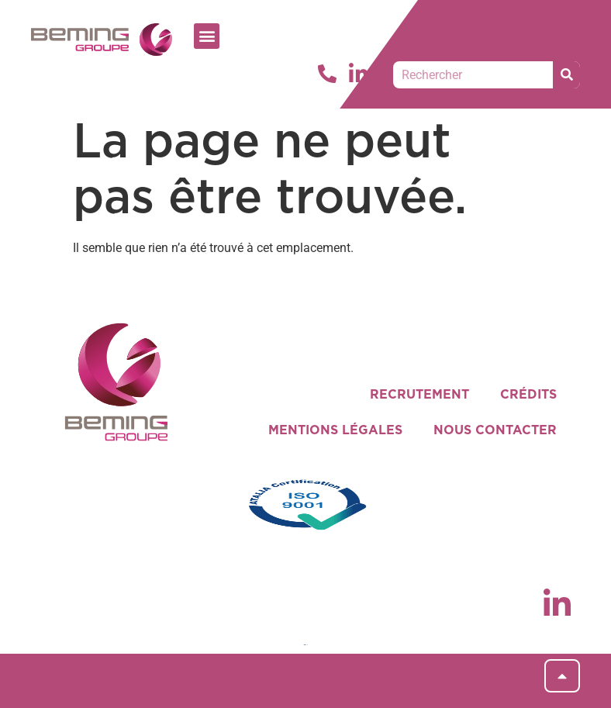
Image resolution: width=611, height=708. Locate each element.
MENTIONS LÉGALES (335, 430)
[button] (206, 36)
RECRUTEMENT (419, 395)
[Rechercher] (566, 74)
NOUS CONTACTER (495, 430)
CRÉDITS (528, 395)
